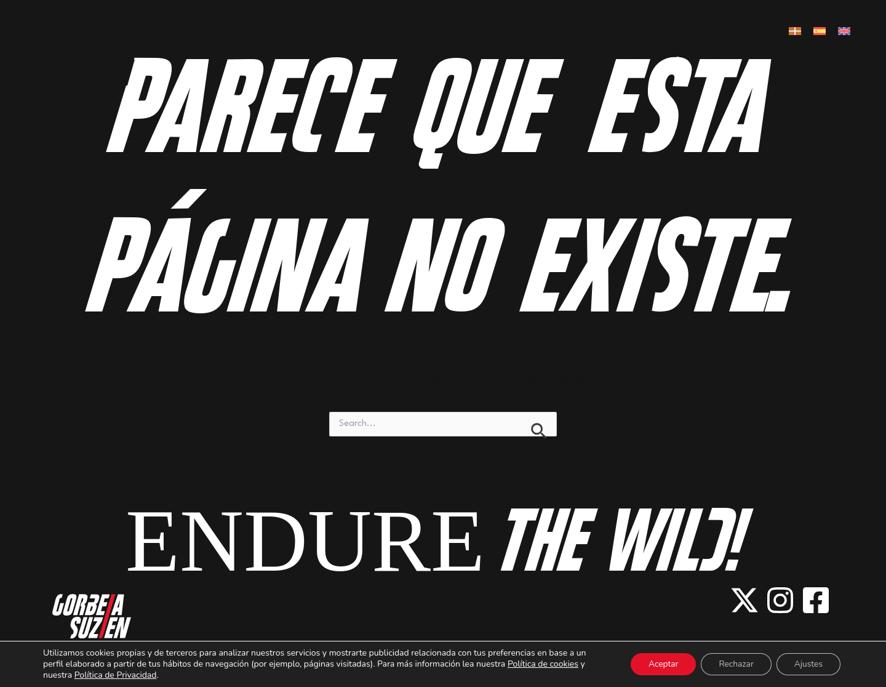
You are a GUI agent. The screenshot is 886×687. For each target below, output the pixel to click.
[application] (520, 57)
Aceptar (659, 664)
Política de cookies (543, 664)
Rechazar (733, 664)
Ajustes (807, 664)
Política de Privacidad (115, 675)
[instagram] (780, 600)
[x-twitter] (744, 600)
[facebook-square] (816, 600)
